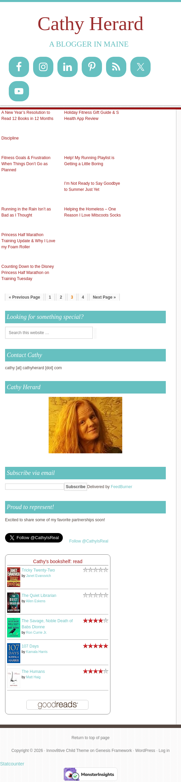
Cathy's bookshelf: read (57, 561)
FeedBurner (121, 486)
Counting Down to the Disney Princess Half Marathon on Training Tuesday (27, 272)
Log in (164, 750)
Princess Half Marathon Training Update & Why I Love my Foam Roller (28, 240)
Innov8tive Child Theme (67, 750)
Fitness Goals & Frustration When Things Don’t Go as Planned (25, 163)
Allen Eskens (36, 601)
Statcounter (12, 763)
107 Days (30, 646)
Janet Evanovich (38, 576)
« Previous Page (24, 297)
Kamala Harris (36, 652)
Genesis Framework (114, 750)
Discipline (10, 138)
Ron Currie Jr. (36, 632)
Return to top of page (91, 737)
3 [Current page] (72, 297)
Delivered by (109, 486)
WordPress (145, 750)
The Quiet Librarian (39, 595)
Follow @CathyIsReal (88, 541)
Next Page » (104, 297)
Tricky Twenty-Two (38, 570)
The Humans (33, 671)
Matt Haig (33, 677)
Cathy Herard (90, 23)
